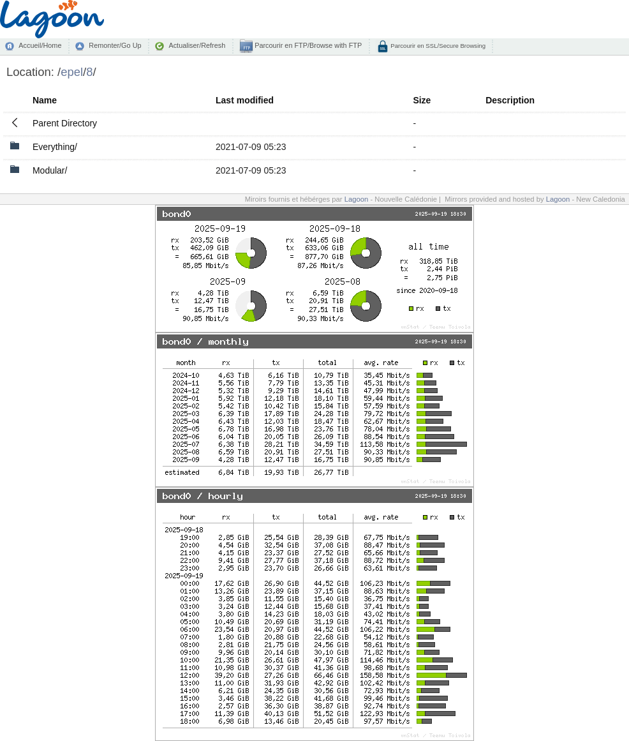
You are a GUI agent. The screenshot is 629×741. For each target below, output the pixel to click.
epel (72, 72)
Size (422, 100)
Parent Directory (65, 123)
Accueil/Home (39, 45)
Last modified (245, 100)
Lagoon (356, 199)
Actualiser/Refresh (196, 45)
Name (45, 100)
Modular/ (50, 170)
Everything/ (55, 147)
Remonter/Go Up (115, 45)
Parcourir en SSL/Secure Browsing (437, 45)
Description (510, 100)
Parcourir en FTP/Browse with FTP (307, 45)
